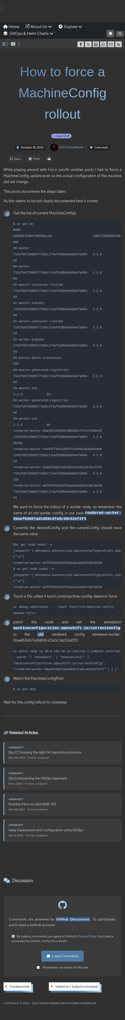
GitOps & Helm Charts (28, 33)
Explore (70, 26)
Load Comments (62, 956)
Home (11, 26)
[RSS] (119, 44)
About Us (39, 26)
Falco (52, 169)
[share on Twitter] (88, 44)
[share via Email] (111, 44)
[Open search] (120, 34)
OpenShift (62, 136)
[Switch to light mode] (110, 33)
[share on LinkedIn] (96, 44)
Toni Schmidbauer (67, 147)
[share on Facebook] (81, 44)
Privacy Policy (87, 936)
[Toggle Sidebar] (4, 43)
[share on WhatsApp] (104, 44)
